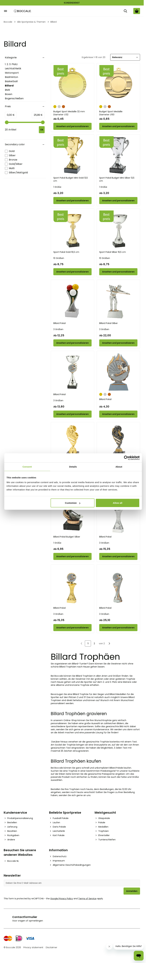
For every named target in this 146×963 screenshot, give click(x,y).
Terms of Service (87, 898)
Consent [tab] (27, 466)
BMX (7, 90)
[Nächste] (109, 643)
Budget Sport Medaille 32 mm (72, 113)
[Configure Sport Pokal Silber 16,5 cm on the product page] (118, 271)
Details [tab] (73, 466)
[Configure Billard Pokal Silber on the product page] (118, 342)
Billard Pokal (59, 323)
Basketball (11, 81)
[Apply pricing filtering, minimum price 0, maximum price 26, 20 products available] (42, 129)
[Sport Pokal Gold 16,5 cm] (72, 229)
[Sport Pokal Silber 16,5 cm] (118, 229)
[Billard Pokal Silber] (118, 301)
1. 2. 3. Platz (11, 64)
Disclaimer (51, 947)
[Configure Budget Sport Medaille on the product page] (118, 126)
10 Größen (58, 258)
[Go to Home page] (22, 11)
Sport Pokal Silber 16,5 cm (112, 252)
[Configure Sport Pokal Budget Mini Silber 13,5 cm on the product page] (118, 200)
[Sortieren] (125, 57)
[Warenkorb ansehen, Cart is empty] (136, 11)
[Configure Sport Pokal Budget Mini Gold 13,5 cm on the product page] (72, 200)
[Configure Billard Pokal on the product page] (72, 342)
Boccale (8, 21)
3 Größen (58, 329)
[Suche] (125, 11)
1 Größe (57, 186)
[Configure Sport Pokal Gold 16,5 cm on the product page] (72, 271)
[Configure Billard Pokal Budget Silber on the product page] (72, 556)
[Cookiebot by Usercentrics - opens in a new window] (126, 457)
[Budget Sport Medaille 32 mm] (72, 84)
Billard (14, 86)
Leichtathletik (13, 68)
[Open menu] (5, 11)
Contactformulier (24, 917)
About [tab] (119, 466)
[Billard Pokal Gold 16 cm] (72, 443)
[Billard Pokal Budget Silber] (72, 514)
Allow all (117, 503)
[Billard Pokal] (72, 301)
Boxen (8, 94)
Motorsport (12, 73)
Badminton (11, 77)
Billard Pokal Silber (108, 323)
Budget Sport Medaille (118, 113)
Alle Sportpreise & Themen (31, 21)
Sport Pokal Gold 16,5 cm (66, 252)
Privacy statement (33, 947)
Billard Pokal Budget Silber (66, 536)
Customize (72, 503)
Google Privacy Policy (61, 898)
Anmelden (131, 891)
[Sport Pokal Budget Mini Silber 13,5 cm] (118, 155)
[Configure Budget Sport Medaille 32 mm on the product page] (72, 126)
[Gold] (55, 106)
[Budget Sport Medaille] (118, 84)
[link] (81, 643)
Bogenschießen (14, 98)
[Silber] (59, 106)
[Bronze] (63, 106)
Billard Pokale (116, 767)
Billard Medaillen (117, 694)
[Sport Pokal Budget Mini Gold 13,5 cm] (72, 155)
